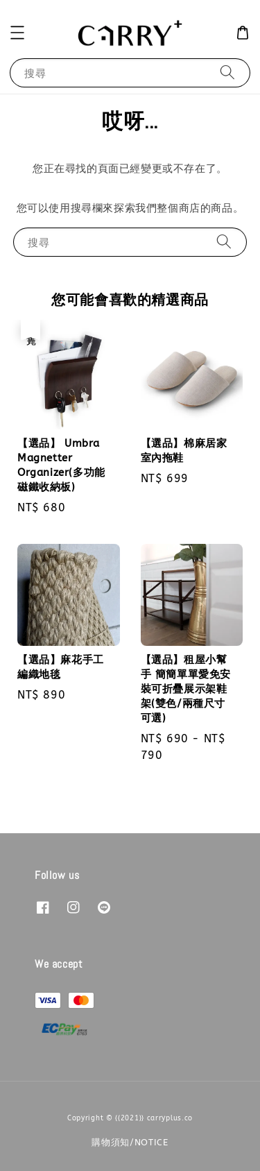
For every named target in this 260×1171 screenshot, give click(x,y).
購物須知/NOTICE (130, 1142)
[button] (17, 32)
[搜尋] (227, 72)
